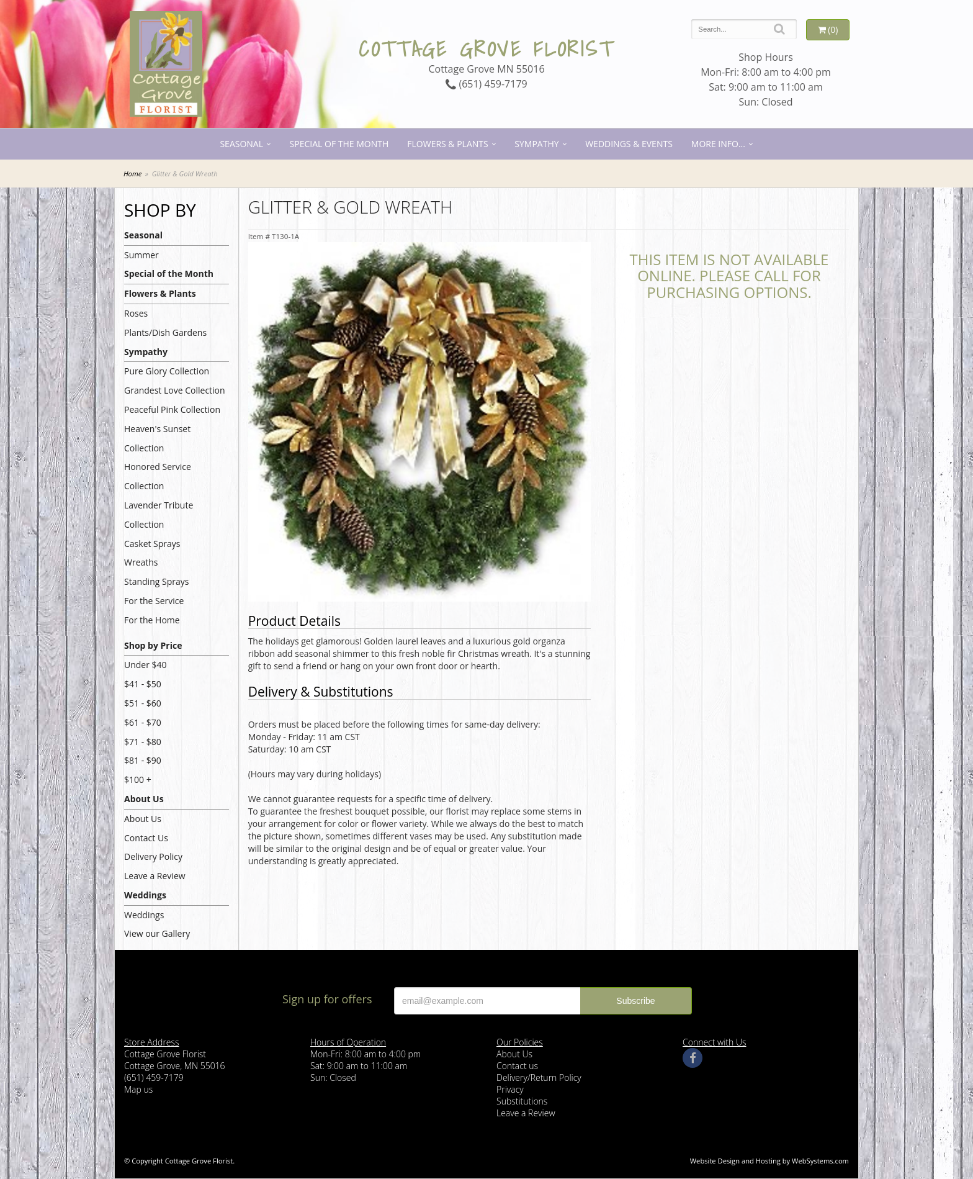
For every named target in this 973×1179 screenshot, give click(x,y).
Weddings (145, 895)
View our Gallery (157, 933)
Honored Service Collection (157, 476)
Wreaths (141, 562)
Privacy (510, 1089)
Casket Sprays (152, 543)
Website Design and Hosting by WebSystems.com (769, 1160)
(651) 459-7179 (486, 84)
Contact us (517, 1066)
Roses (136, 313)
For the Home (152, 620)
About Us (144, 799)
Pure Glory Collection (166, 371)
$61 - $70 (142, 722)
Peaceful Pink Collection (172, 409)
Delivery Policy (153, 856)
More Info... (718, 144)
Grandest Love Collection (174, 390)
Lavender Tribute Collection (158, 514)
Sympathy (536, 144)
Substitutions (521, 1101)
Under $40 (145, 665)
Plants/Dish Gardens (165, 332)
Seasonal (241, 144)
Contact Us (146, 838)
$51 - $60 (142, 703)
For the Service (154, 601)
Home (132, 173)
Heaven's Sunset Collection (157, 438)
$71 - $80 (142, 742)
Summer (141, 255)
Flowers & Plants (447, 144)
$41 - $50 (142, 684)
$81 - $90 (142, 760)
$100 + (137, 779)
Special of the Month (339, 144)
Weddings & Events (629, 144)
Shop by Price (153, 645)
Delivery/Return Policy (538, 1077)
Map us (138, 1089)
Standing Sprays (156, 581)
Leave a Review (155, 876)
